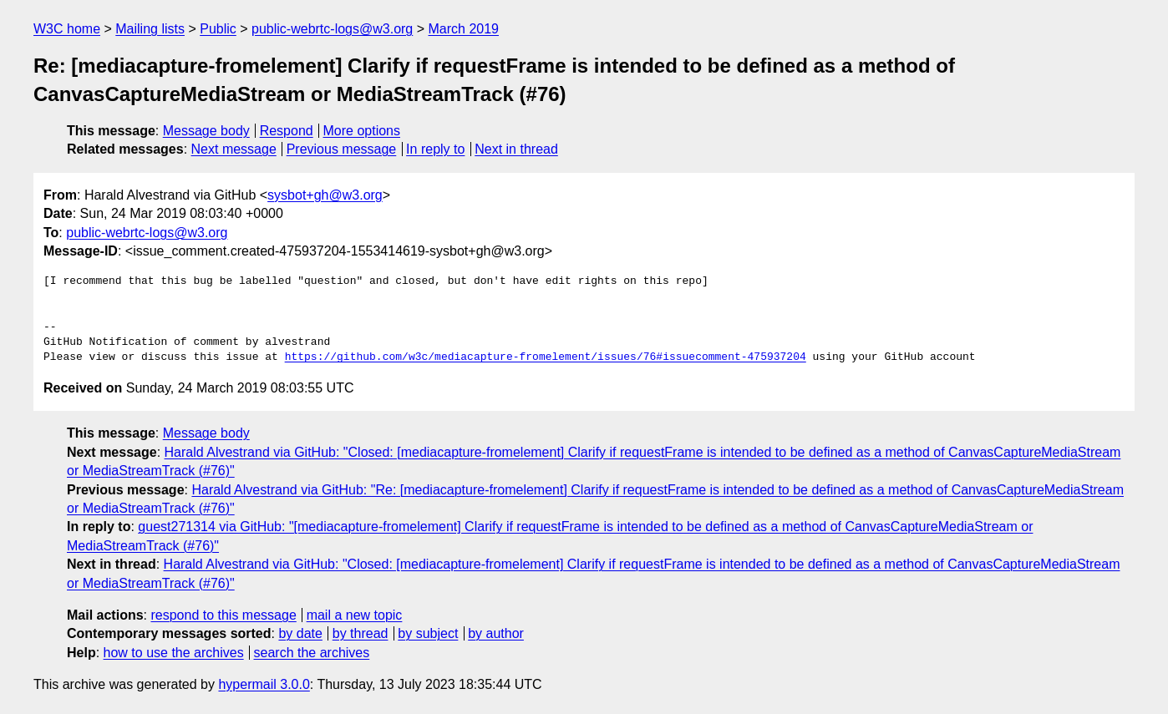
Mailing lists (150, 29)
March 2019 (464, 29)
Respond (286, 131)
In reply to (435, 149)
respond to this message (223, 615)
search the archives (312, 653)
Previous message (342, 149)
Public (218, 29)
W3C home (66, 29)
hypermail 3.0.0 (263, 684)
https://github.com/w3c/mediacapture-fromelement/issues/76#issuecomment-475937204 (545, 357)
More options (362, 131)
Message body (206, 131)
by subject (428, 633)
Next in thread (516, 149)
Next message (234, 149)
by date (300, 633)
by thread (360, 633)
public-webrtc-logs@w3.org (332, 29)
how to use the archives (174, 653)
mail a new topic (355, 615)
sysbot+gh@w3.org (325, 195)
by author (496, 633)
